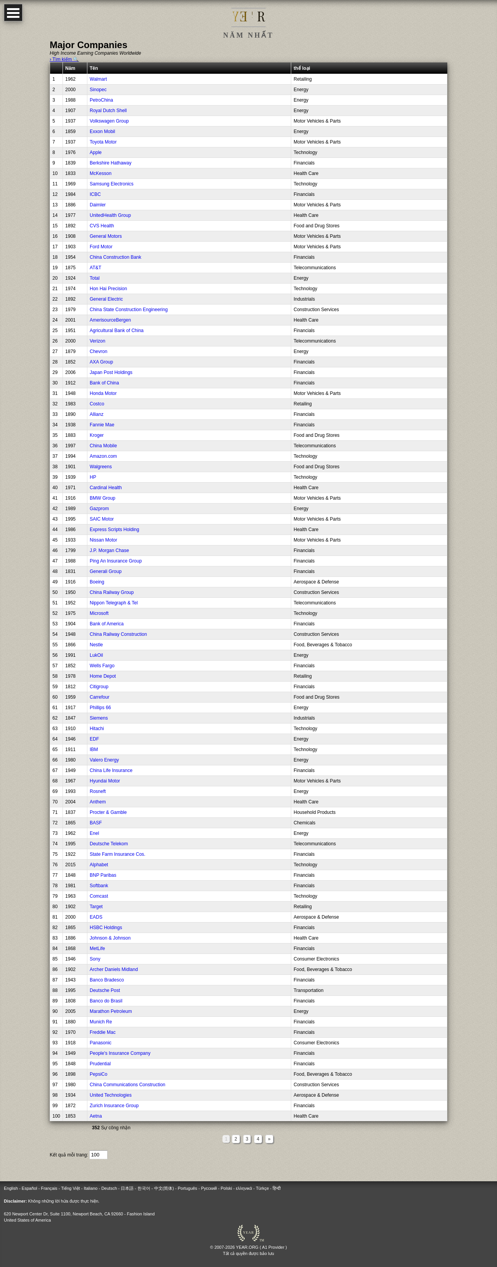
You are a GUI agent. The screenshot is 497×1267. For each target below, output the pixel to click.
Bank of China (104, 383)
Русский (209, 1188)
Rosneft (98, 791)
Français (49, 1188)
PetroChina (101, 100)
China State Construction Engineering (129, 309)
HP (93, 477)
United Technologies (111, 1095)
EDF (94, 739)
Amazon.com (103, 456)
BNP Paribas (103, 875)
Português (187, 1188)
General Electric (106, 299)
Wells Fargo (102, 665)
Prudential (100, 1063)
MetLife (97, 948)
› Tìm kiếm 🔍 (64, 59)
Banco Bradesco (107, 980)
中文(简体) (164, 1188)
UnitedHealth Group (110, 215)
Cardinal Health (106, 487)
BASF (96, 823)
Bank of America (106, 624)
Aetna (96, 1116)
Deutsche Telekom (109, 843)
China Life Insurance (111, 770)
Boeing (97, 582)
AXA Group (101, 362)
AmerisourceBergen (110, 320)
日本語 (127, 1188)
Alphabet (99, 864)
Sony (95, 959)
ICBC (95, 194)
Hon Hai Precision (108, 288)
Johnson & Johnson (110, 938)
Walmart (98, 79)
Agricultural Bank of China (117, 330)
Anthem (98, 802)
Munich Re (101, 1022)
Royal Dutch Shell (108, 110)
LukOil (96, 655)
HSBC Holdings (106, 927)
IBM (94, 749)
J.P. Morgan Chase (109, 550)
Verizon (97, 341)
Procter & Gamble (108, 812)
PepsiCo (98, 1074)
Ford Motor (101, 246)
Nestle (96, 644)
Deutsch (109, 1188)
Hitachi (97, 728)
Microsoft (99, 613)
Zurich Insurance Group (114, 1105)
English (11, 1188)
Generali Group (106, 571)
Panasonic (100, 1042)
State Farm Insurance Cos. (117, 854)
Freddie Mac (103, 1032)
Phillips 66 (100, 707)
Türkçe (262, 1188)
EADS (96, 917)
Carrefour (99, 697)
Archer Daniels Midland (114, 969)
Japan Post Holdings (111, 372)
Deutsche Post (105, 990)
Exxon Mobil (102, 131)
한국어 (143, 1188)
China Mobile (103, 445)
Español (29, 1188)
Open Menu (13, 12)
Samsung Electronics (112, 184)
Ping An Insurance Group (116, 561)
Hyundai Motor (105, 781)
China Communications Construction (127, 1084)
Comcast (99, 896)
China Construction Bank (115, 257)
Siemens (99, 718)
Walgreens (101, 466)
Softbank (99, 885)
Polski (226, 1188)
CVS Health (102, 225)
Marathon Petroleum (111, 1011)
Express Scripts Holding (114, 529)
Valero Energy (104, 760)
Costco (97, 404)
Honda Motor (103, 393)
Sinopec (98, 89)
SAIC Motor (102, 519)
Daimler (98, 205)
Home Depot (103, 676)
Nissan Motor (103, 540)
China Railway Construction (118, 634)
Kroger (97, 435)
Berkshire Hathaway (110, 163)
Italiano (90, 1188)
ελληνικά (244, 1188)
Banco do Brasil (106, 1001)
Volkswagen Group (109, 121)
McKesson (100, 173)
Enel (94, 833)
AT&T (95, 267)
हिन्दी (277, 1188)
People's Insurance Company (120, 1053)
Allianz (96, 414)
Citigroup (99, 686)
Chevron (98, 351)
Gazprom (99, 508)
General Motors (106, 236)
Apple (96, 152)
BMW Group (102, 498)
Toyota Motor (103, 142)
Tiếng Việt (70, 1188)
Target (96, 906)
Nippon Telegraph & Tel (114, 603)
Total (94, 278)
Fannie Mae (102, 425)
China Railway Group (112, 592)
